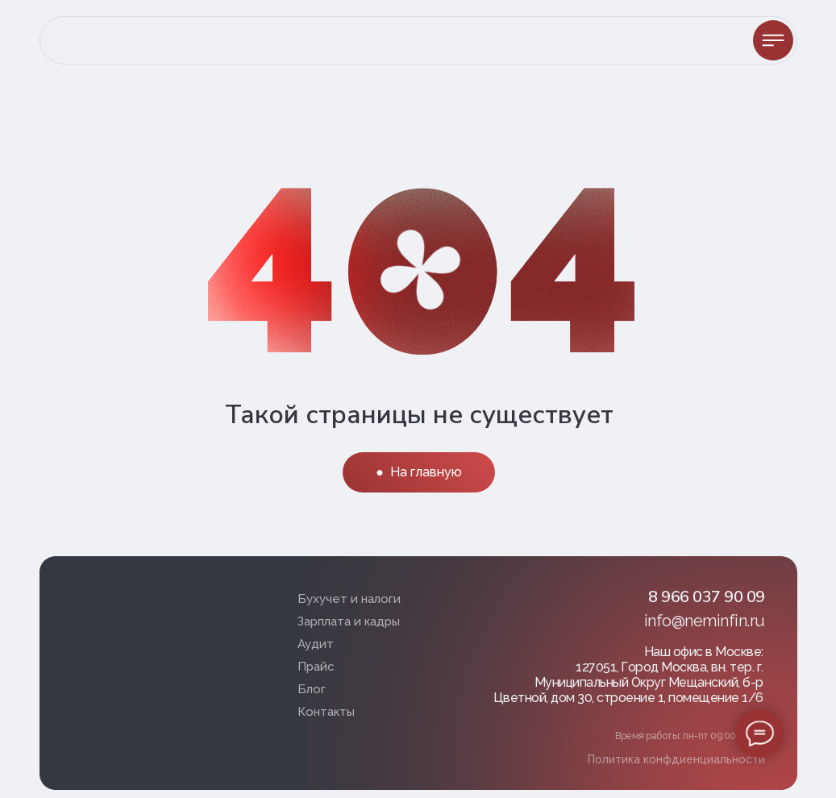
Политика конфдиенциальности (676, 759)
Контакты (326, 711)
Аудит (315, 644)
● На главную (419, 472)
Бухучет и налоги (349, 599)
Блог (311, 689)
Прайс (316, 666)
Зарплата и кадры (348, 621)
